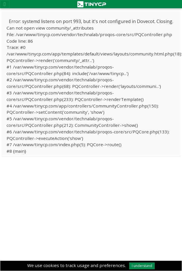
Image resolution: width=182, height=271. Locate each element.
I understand (142, 265)
